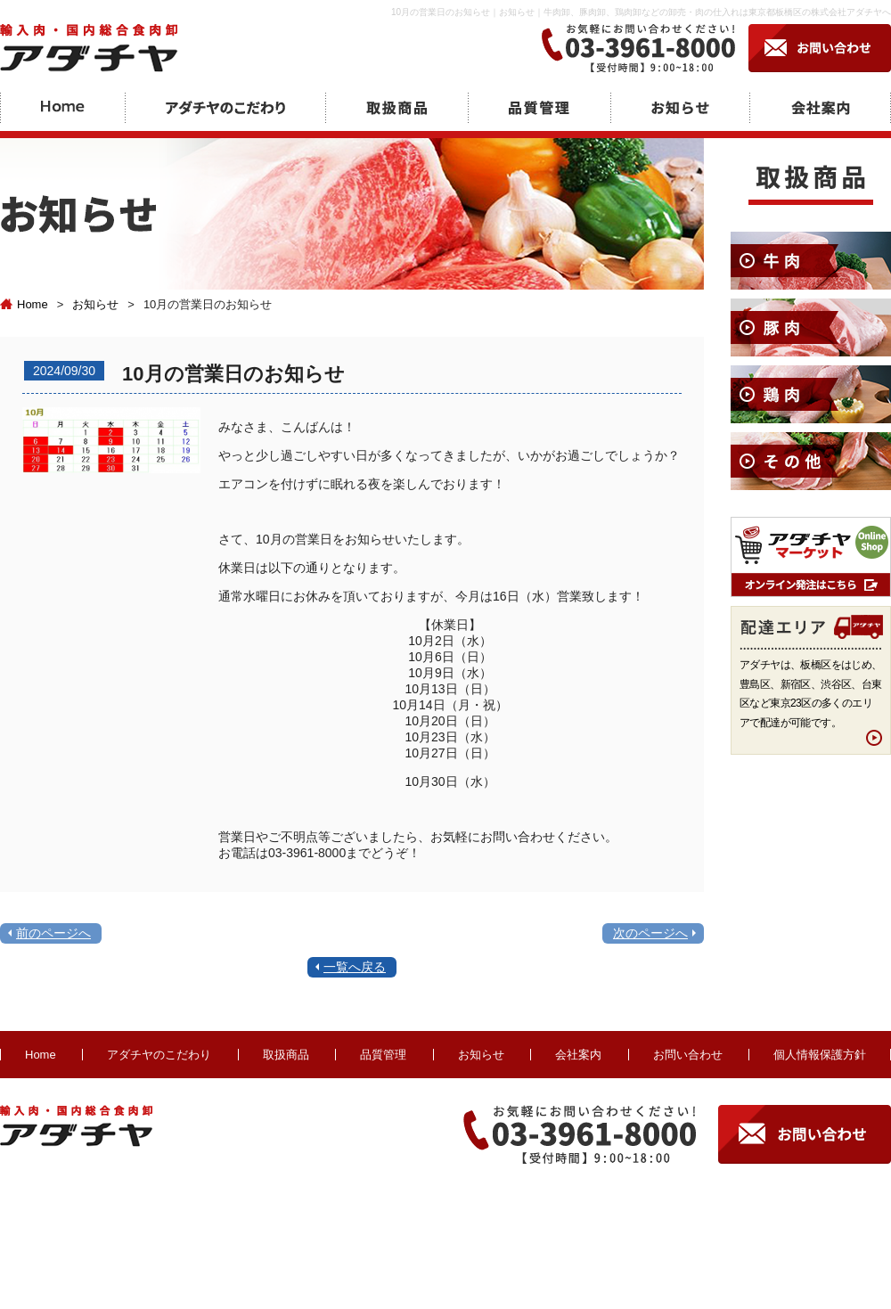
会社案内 (578, 1054)
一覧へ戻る (354, 967)
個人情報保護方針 (819, 1054)
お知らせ (95, 304)
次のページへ (650, 933)
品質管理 (383, 1054)
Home (24, 304)
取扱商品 (286, 1054)
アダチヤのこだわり (159, 1054)
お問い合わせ (688, 1054)
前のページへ (53, 933)
